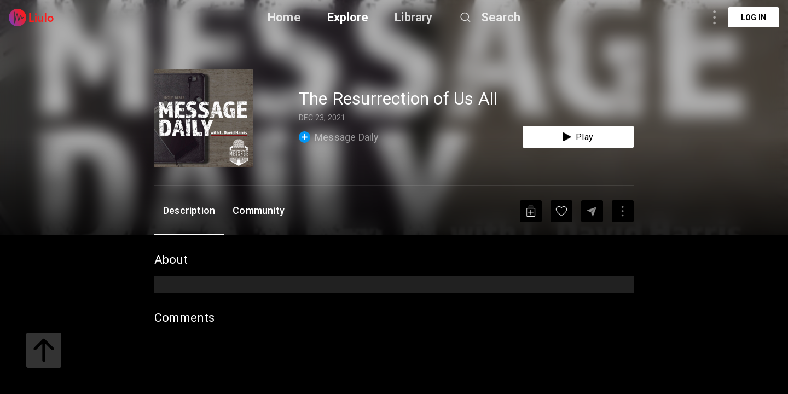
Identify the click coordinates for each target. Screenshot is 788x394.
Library (413, 17)
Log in (753, 17)
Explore (347, 17)
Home (284, 17)
